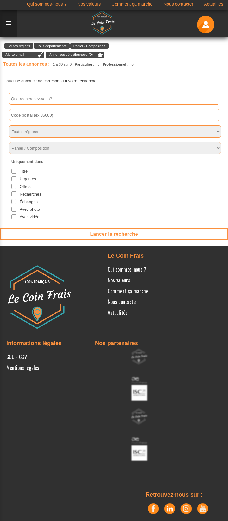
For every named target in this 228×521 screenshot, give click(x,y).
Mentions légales (22, 367)
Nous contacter (122, 302)
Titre (24, 171)
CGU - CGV (16, 357)
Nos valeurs (119, 280)
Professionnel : (116, 64)
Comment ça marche (128, 291)
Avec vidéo (29, 217)
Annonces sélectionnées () (71, 54)
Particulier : (84, 64)
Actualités (118, 312)
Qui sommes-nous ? (127, 269)
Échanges (29, 201)
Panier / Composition (89, 46)
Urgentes (28, 179)
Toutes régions (19, 46)
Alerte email (14, 54)
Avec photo (30, 209)
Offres (25, 186)
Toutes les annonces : (26, 64)
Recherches (30, 194)
